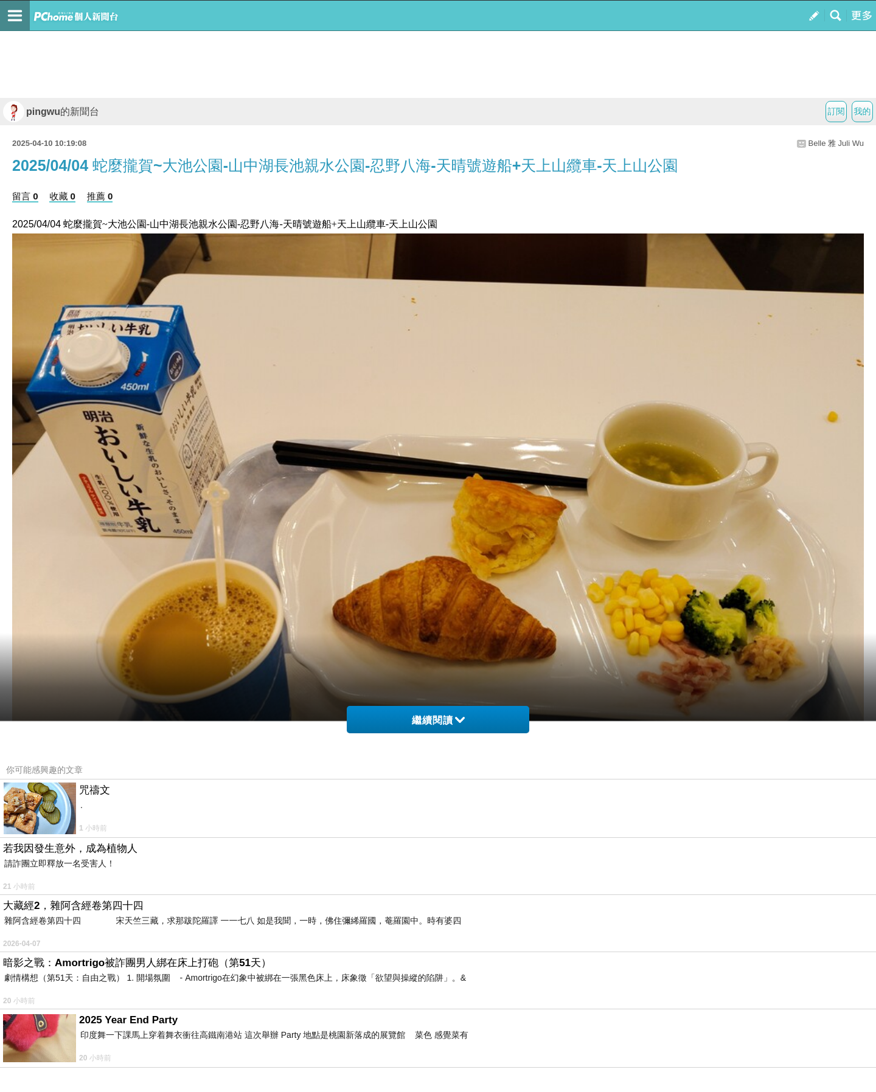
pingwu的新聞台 (51, 111)
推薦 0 (100, 196)
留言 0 (25, 196)
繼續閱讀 (438, 720)
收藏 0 (62, 196)
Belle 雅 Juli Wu (836, 143)
